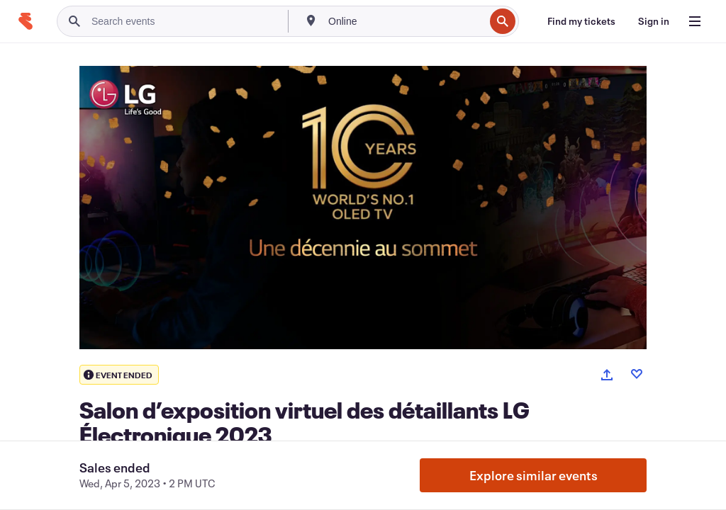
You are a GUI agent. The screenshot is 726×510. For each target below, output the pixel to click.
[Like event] (637, 374)
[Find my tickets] (581, 21)
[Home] (25, 21)
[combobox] (405, 21)
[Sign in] (654, 21)
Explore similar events (533, 475)
